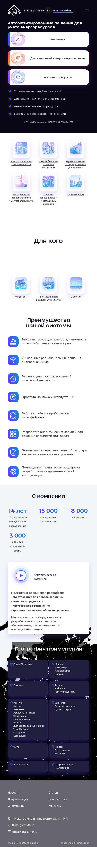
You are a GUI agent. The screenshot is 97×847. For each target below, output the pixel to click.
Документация (18, 799)
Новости (13, 792)
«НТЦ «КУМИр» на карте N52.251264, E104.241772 (48, 122)
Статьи (53, 792)
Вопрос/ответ (57, 799)
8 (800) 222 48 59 (34, 10)
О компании (16, 806)
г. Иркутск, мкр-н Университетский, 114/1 (40, 818)
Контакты (55, 806)
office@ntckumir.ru (24, 832)
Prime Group (82, 842)
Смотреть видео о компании (33, 576)
